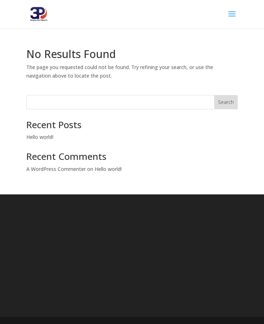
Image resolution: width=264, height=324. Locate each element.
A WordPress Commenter (56, 169)
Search (226, 102)
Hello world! (39, 137)
